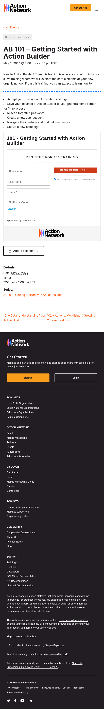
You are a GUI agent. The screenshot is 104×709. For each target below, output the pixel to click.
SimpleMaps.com (54, 645)
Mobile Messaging (17, 437)
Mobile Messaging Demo (20, 481)
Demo (10, 476)
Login (76, 377)
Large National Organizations (23, 407)
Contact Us (13, 490)
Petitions (11, 442)
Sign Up (28, 377)
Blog (9, 546)
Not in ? (11, 209)
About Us (12, 537)
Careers (11, 486)
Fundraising (13, 451)
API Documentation (17, 580)
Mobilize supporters (18, 511)
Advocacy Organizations (20, 412)
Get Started (80, 7)
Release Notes (15, 541)
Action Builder (29, 220)
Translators (78, 687)
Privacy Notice (14, 687)
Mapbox (31, 636)
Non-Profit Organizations (20, 403)
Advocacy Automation (19, 456)
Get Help (11, 567)
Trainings (12, 562)
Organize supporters (18, 516)
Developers (13, 571)
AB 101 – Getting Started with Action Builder (32, 295)
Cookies (66, 687)
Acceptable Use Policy (17, 692)
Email (10, 433)
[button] (97, 7)
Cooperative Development (21, 532)
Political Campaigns (18, 416)
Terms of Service (31, 687)
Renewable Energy (51, 687)
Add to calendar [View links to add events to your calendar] (24, 251)
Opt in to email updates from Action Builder (74, 179)
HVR (65, 654)
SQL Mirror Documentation (21, 576)
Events (10, 446)
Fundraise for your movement (23, 506)
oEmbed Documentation (20, 585)
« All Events (11, 27)
